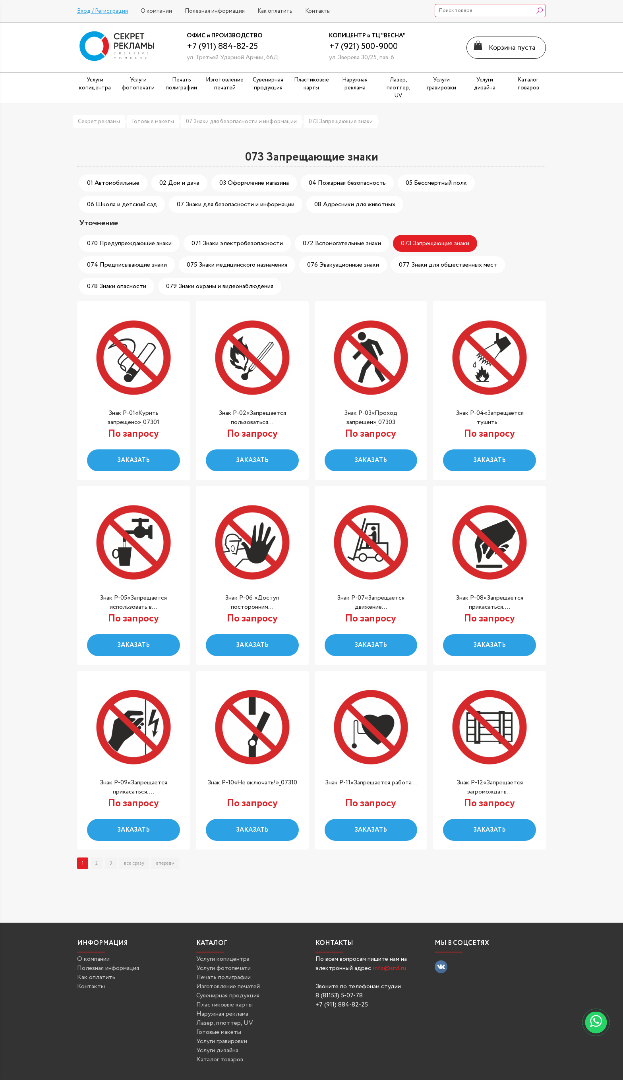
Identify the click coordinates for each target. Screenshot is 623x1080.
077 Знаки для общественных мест (448, 264)
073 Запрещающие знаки (341, 122)
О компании (156, 11)
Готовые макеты (153, 122)
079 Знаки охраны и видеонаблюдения (219, 286)
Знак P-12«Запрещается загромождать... (490, 787)
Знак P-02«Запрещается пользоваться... (252, 417)
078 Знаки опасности (116, 286)
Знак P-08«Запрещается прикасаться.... (489, 602)
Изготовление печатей (228, 986)
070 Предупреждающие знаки (129, 243)
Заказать (133, 460)
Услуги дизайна (217, 1050)
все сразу (134, 863)
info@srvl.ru (389, 968)
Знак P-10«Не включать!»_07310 (252, 782)
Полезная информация (215, 11)
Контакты (318, 11)
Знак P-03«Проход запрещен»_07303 (370, 417)
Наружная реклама (222, 1013)
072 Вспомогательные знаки (342, 243)
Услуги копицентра (223, 959)
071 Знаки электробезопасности (237, 243)
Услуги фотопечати (223, 968)
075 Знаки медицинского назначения (237, 264)
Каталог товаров (219, 1059)
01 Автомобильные (113, 183)
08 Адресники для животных (354, 204)
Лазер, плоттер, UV (224, 1023)
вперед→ (165, 863)
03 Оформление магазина (254, 183)
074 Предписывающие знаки (127, 264)
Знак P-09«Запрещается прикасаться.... (133, 787)
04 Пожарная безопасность (347, 183)
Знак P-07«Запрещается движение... (370, 602)
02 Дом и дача (179, 183)
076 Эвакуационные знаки (343, 264)
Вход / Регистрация (102, 11)
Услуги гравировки (221, 1041)
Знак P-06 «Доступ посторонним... (252, 602)
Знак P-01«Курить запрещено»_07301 (133, 417)
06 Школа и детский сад (122, 204)
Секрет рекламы (99, 122)
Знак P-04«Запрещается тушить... (490, 417)
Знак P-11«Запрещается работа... (371, 782)
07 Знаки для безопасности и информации (241, 122)
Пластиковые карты (224, 1004)
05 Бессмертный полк (436, 183)
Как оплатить (274, 11)
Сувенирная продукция (227, 995)
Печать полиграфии (223, 977)
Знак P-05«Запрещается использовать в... (133, 602)
